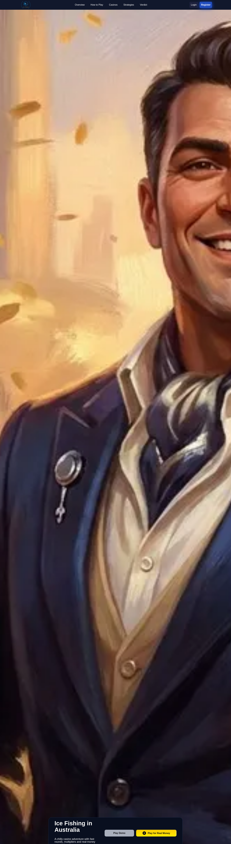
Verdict (143, 5)
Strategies (128, 5)
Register (206, 5)
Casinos (113, 5)
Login (194, 5)
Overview (80, 5)
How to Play (97, 5)
